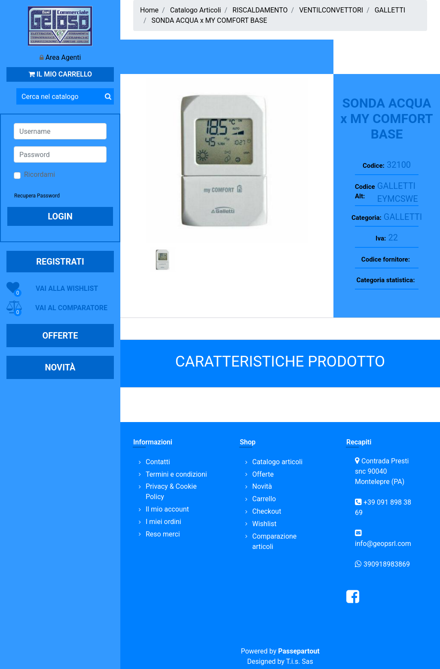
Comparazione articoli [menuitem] (274, 541)
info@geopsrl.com (383, 544)
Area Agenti (63, 57)
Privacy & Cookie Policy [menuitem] (171, 491)
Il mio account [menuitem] (167, 509)
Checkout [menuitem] (266, 511)
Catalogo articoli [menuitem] (277, 462)
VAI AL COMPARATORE (71, 308)
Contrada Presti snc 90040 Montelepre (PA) (382, 471)
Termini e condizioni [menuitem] (176, 474)
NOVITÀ (60, 367)
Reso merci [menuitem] (163, 534)
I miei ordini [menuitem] (163, 522)
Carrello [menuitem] (264, 499)
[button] (107, 96)
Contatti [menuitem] (158, 462)
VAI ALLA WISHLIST (67, 288)
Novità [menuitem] (262, 486)
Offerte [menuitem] (263, 474)
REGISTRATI (60, 261)
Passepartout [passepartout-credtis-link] (298, 651)
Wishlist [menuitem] (264, 524)
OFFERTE (60, 335)
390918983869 (387, 564)
